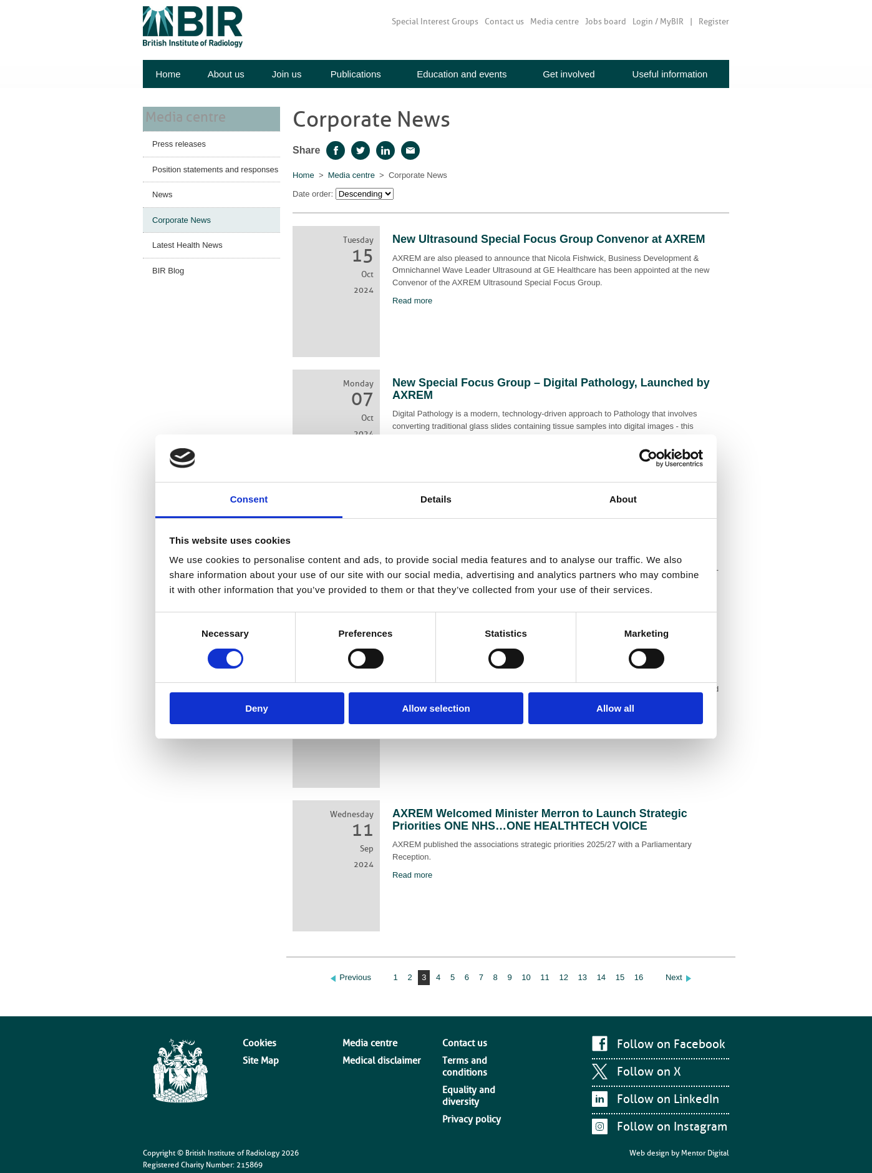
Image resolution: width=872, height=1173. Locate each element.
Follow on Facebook (666, 1044)
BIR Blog (168, 268)
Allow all (615, 708)
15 (620, 977)
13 (582, 977)
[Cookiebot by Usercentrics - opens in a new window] (648, 458)
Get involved (568, 74)
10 (525, 977)
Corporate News (181, 217)
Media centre (554, 21)
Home (167, 74)
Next (674, 977)
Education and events (461, 74)
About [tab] (623, 499)
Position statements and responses (215, 167)
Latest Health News (187, 242)
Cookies (256, 1040)
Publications (356, 74)
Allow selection (436, 708)
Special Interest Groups (435, 21)
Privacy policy (465, 1076)
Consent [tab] (249, 499)
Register (714, 21)
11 (544, 977)
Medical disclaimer (373, 1052)
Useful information (670, 74)
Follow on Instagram (667, 1127)
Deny (256, 708)
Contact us (504, 21)
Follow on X (645, 1072)
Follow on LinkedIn (663, 1099)
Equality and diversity (477, 1065)
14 (601, 977)
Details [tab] (436, 499)
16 (638, 977)
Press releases (179, 141)
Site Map (257, 1052)
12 (563, 977)
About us (226, 74)
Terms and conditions (477, 1052)
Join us (287, 74)
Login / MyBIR (658, 21)
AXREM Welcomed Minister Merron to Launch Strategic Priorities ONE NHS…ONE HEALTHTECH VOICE (539, 819)
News (162, 192)
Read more (412, 300)
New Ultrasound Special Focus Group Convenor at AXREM (548, 239)
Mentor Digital (705, 1148)
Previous (355, 977)
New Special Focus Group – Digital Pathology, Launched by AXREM (551, 388)
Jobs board (605, 21)
